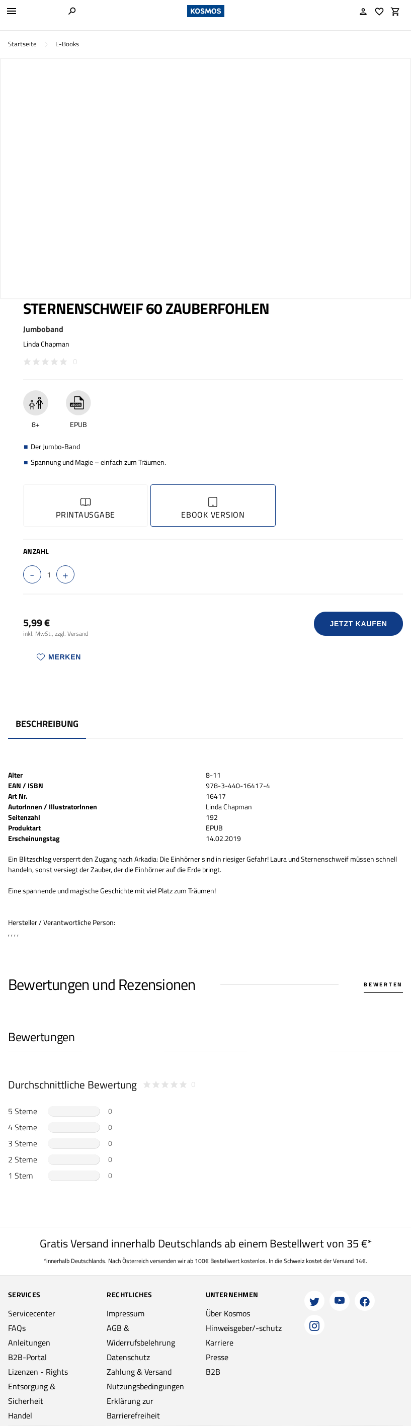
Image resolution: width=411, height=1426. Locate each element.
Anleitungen (29, 1342)
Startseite (22, 44)
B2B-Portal (27, 1357)
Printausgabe (85, 509)
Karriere (219, 1342)
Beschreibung (47, 723)
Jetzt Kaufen (358, 624)
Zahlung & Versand (139, 1372)
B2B (213, 1372)
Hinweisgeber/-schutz (244, 1328)
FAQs (17, 1328)
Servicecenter (31, 1313)
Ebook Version (213, 509)
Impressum (125, 1313)
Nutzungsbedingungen (145, 1386)
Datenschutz (128, 1357)
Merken (59, 657)
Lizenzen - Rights (38, 1372)
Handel (20, 1415)
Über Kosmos (228, 1313)
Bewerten (383, 984)
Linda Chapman (46, 344)
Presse (217, 1357)
